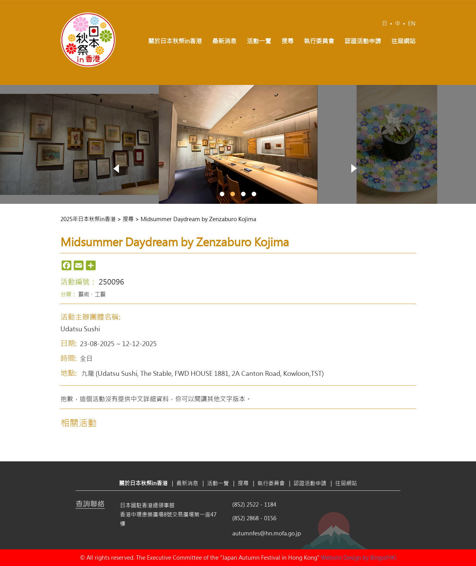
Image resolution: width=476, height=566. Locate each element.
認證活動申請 (363, 41)
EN (412, 23)
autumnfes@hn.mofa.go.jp (266, 533)
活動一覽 (259, 41)
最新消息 (224, 41)
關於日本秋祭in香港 (175, 41)
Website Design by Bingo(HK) (358, 557)
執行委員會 (319, 41)
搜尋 (287, 41)
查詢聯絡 (90, 503)
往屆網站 (403, 41)
